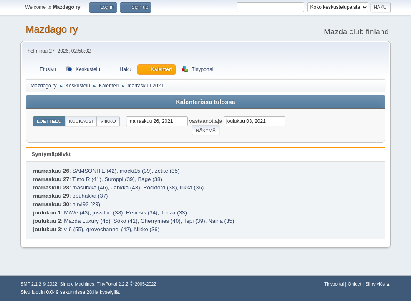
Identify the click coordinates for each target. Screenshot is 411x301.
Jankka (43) (125, 187)
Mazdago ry (51, 29)
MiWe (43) (76, 212)
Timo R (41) (86, 179)
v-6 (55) (73, 229)
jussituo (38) (108, 212)
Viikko (108, 121)
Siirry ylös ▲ (377, 283)
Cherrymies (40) (161, 221)
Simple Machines (77, 283)
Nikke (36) (146, 229)
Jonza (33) (174, 212)
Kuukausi (81, 121)
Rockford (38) (160, 187)
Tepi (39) (194, 221)
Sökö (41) (125, 221)
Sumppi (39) (119, 179)
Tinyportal (334, 283)
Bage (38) (150, 179)
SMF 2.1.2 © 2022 (38, 283)
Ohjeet (354, 283)
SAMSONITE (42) (94, 171)
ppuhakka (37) (90, 196)
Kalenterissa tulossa (205, 102)
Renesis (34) (142, 212)
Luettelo (49, 121)
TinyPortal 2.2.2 (112, 283)
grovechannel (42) (108, 229)
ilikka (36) (192, 187)
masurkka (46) (90, 187)
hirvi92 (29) (86, 204)
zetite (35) (167, 171)
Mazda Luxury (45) (87, 221)
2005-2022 (145, 283)
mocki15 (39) (136, 171)
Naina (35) (221, 221)
